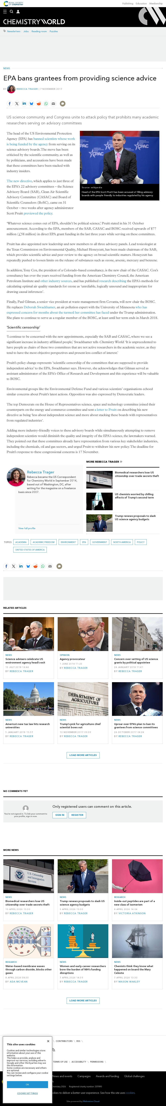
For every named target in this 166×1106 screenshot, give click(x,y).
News (6, 68)
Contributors (64, 1041)
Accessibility (79, 1062)
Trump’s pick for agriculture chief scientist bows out (80, 725)
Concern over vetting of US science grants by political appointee (136, 660)
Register (77, 815)
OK (27, 1084)
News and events (62, 1076)
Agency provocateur (72, 659)
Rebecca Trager (27, 89)
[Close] (48, 1041)
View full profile (26, 528)
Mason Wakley (129, 981)
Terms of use (60, 1062)
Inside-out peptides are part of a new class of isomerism (134, 903)
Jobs (26, 31)
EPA (84, 542)
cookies (130, 1092)
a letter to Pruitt (106, 410)
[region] (27, 1069)
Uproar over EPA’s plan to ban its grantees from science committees (136, 725)
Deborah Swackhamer (39, 307)
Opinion (64, 655)
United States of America (30, 550)
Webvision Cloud (91, 1101)
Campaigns (84, 1076)
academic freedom (44, 542)
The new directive (19, 181)
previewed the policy (38, 213)
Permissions (97, 1062)
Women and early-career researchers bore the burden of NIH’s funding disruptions (83, 970)
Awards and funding (107, 1076)
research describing (112, 281)
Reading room (39, 31)
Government (99, 542)
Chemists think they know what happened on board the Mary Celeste (133, 970)
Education (141, 3)
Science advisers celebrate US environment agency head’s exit (25, 660)
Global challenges (134, 1076)
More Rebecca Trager (102, 461)
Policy (140, 542)
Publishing (127, 3)
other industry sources (56, 281)
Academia (21, 542)
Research (119, 897)
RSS (78, 1041)
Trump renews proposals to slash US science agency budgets (135, 517)
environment (68, 542)
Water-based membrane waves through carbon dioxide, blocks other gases (28, 970)
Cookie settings (27, 1093)
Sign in (59, 815)
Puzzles (54, 31)
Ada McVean (19, 981)
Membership (156, 3)
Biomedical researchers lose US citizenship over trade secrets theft (137, 474)
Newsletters (13, 31)
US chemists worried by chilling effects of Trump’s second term (134, 496)
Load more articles (83, 755)
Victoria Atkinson (132, 913)
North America (122, 542)
